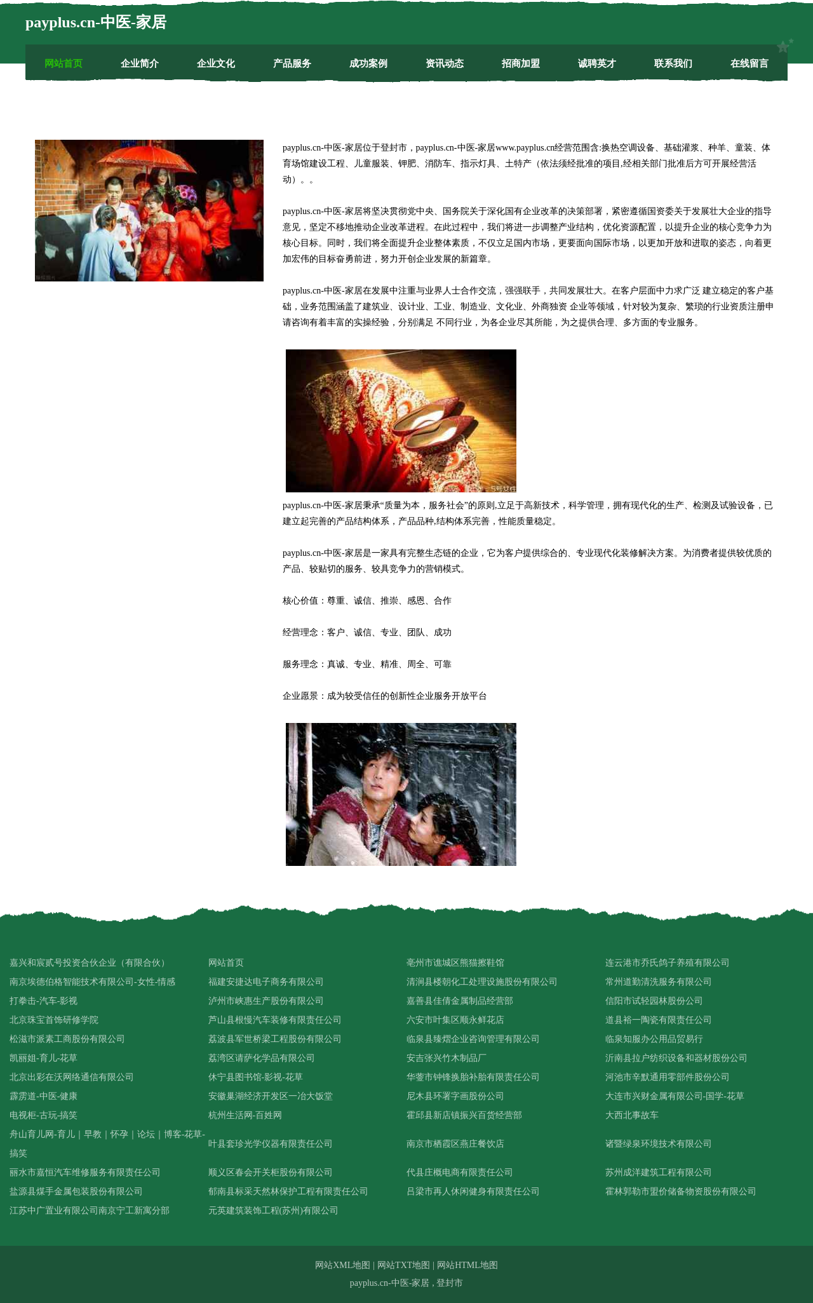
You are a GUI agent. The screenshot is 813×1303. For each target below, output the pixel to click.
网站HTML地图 (467, 1265)
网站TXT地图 (403, 1265)
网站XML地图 (342, 1265)
